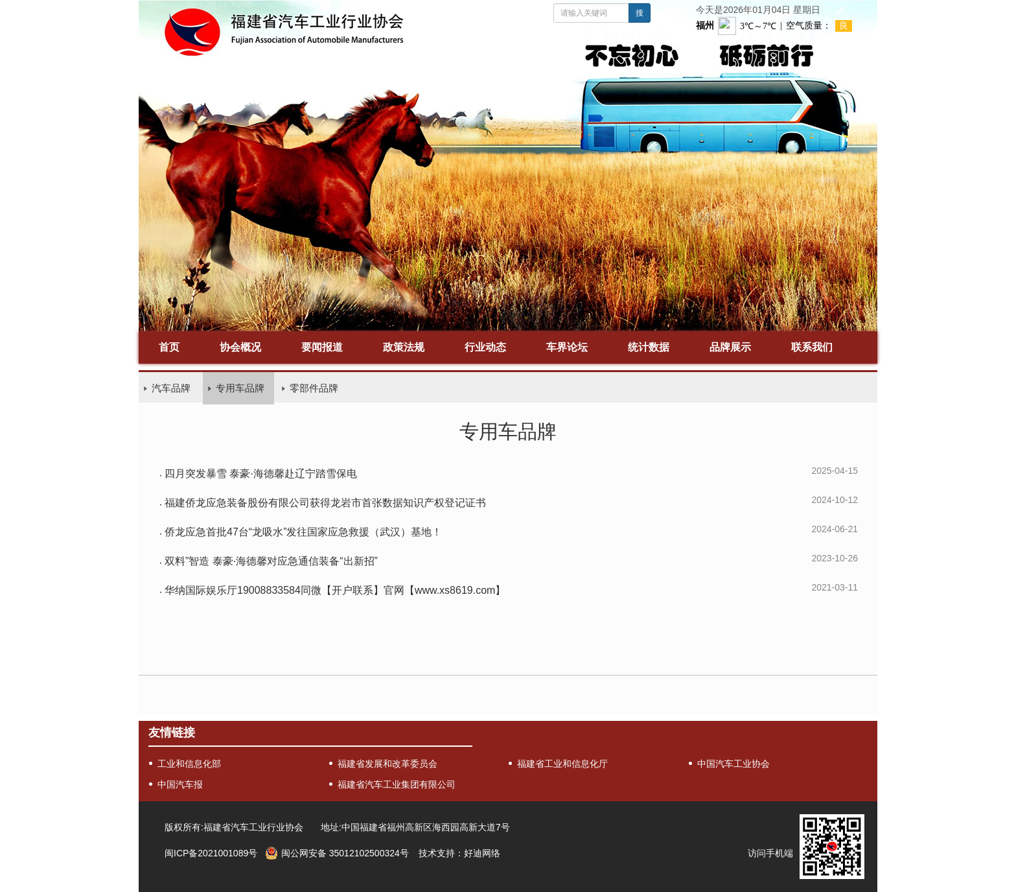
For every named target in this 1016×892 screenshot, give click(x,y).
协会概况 (240, 347)
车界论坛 (567, 347)
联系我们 (812, 347)
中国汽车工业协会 (733, 763)
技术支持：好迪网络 (459, 853)
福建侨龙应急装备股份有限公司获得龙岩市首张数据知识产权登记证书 (325, 502)
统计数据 (648, 347)
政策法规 (403, 347)
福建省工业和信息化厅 (562, 763)
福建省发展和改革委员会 (387, 763)
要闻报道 (322, 347)
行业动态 (485, 347)
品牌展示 (730, 347)
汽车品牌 (171, 387)
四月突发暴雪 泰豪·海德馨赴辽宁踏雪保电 (261, 473)
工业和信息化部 (189, 763)
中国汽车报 (180, 784)
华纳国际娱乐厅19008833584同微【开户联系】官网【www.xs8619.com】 (335, 590)
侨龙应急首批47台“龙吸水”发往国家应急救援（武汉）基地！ (303, 531)
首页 (169, 347)
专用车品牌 (240, 387)
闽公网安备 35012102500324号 (345, 853)
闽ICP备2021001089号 (211, 853)
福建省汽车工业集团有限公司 (397, 784)
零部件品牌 (314, 387)
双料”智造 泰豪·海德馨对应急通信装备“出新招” (271, 561)
